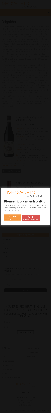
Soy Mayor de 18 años (12, 217)
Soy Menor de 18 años (30, 218)
